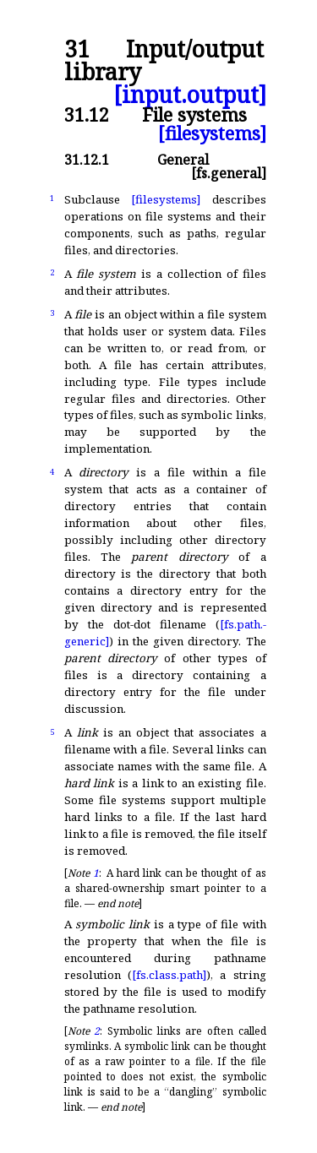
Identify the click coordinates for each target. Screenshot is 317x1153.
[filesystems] (212, 133)
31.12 (86, 114)
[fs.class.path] (169, 974)
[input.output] (189, 95)
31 (77, 49)
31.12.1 (86, 159)
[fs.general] (228, 173)
